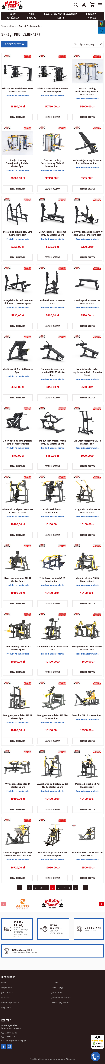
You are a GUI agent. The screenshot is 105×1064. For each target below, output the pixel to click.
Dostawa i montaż (91, 16)
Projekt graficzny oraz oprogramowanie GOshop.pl (52, 1059)
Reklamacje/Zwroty (10, 1002)
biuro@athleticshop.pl (15, 1040)
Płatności (5, 997)
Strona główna (8, 26)
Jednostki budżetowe (61, 997)
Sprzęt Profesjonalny (30, 26)
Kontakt (55, 982)
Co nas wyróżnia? (13, 16)
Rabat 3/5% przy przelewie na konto (60, 16)
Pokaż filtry (13, 44)
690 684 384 (10, 1036)
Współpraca (6, 987)
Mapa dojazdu (31, 16)
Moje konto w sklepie (83, 4)
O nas (4, 982)
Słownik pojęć (58, 987)
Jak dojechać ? (58, 992)
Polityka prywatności (61, 1002)
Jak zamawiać (7, 992)
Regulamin (6, 1007)
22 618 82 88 (11, 1032)
